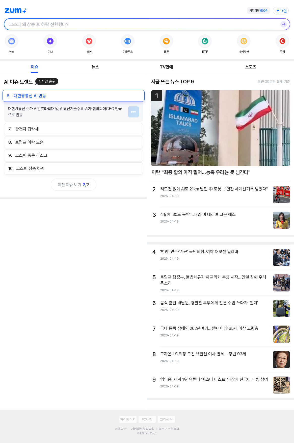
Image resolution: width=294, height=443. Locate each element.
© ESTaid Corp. (147, 433)
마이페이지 (128, 419)
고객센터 (166, 419)
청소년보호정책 (169, 429)
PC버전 (147, 419)
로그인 (281, 11)
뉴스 (95, 66)
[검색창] (140, 24)
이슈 (34, 66)
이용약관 (120, 429)
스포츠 (250, 66)
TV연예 (166, 66)
